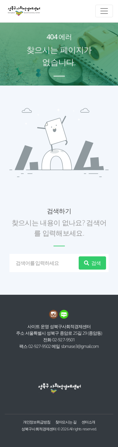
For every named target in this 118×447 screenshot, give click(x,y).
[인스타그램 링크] (54, 316)
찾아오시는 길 (65, 422)
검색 (92, 263)
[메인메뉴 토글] (104, 11)
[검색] (45, 263)
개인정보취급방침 (36, 422)
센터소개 (88, 422)
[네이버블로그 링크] (64, 316)
